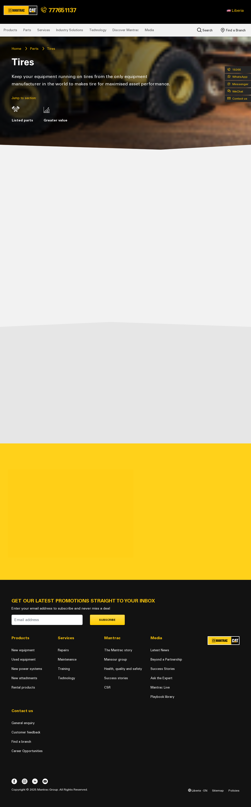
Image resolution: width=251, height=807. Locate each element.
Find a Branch (233, 30)
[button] (235, 10)
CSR (107, 687)
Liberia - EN (197, 790)
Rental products (23, 687)
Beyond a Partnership (166, 659)
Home (16, 49)
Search (205, 30)
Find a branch (21, 741)
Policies (233, 790)
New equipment (23, 650)
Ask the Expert (161, 678)
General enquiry (23, 723)
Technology (97, 30)
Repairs (63, 650)
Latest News (160, 650)
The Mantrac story (118, 650)
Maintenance (67, 659)
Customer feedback (26, 732)
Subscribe (107, 620)
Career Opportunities (27, 751)
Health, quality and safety (123, 669)
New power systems (27, 669)
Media (149, 30)
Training (64, 669)
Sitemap (218, 790)
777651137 (58, 10)
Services (43, 30)
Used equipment (24, 659)
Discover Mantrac (126, 30)
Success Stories (163, 669)
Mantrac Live (160, 687)
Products (10, 30)
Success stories (116, 678)
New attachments (24, 678)
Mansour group (115, 659)
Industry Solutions (69, 30)
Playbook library (162, 697)
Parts (27, 30)
